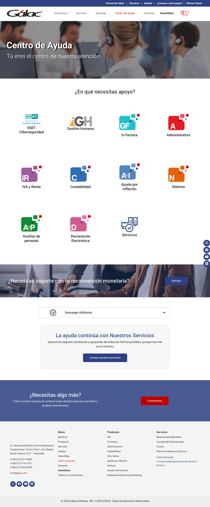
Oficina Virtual (194, 3)
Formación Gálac (115, 3)
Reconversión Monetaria (169, 437)
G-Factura (112, 442)
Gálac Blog (63, 456)
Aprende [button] (114, 13)
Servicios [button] (98, 13)
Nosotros (134, 3)
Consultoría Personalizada (170, 442)
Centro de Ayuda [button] (134, 13)
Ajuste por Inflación (117, 461)
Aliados (148, 3)
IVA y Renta (113, 456)
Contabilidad (114, 451)
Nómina (111, 465)
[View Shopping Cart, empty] (183, 15)
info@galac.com (18, 473)
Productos (63, 442)
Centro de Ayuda (66, 461)
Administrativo (115, 446)
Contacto (155, 13)
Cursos (160, 446)
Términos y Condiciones (70, 475)
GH (109, 437)
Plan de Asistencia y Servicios (172, 451)
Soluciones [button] (81, 13)
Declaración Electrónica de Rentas (124, 475)
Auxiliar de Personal (117, 470)
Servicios (62, 446)
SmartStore (169, 13)
